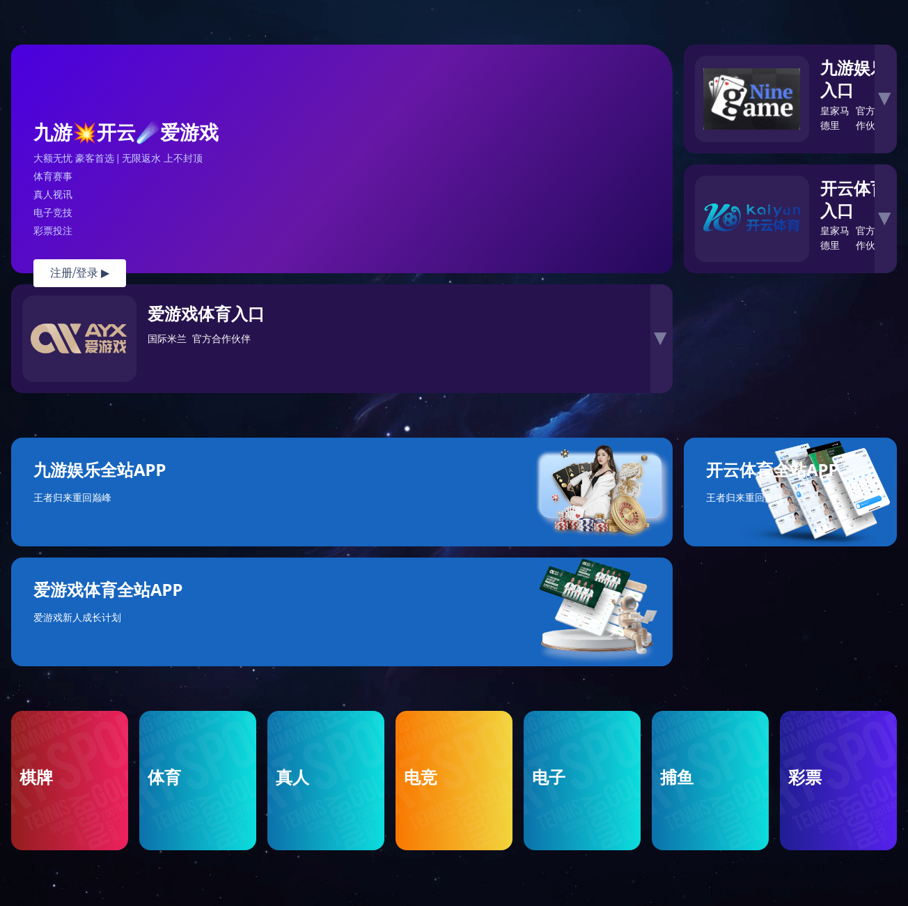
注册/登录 (79, 272)
